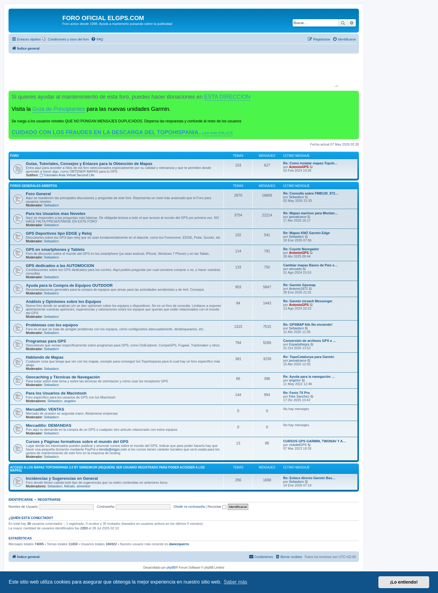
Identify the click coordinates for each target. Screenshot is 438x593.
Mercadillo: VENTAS (45, 409)
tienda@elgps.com (113, 449)
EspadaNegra (299, 344)
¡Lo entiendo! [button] (404, 582)
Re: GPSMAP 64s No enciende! (307, 324)
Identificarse (21, 499)
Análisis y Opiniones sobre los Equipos (63, 301)
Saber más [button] (235, 581)
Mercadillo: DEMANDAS (48, 425)
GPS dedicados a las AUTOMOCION (60, 265)
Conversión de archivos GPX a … (309, 340)
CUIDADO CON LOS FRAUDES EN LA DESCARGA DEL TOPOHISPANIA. (106, 132)
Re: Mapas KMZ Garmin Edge (306, 233)
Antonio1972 (298, 288)
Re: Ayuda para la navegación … (309, 376)
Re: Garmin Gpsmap (299, 285)
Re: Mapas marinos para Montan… (310, 213)
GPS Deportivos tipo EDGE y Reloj (59, 233)
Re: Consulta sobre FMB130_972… (311, 193)
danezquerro (179, 544)
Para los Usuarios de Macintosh (56, 393)
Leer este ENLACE (217, 133)
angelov (295, 380)
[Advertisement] (181, 72)
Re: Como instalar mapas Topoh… (310, 163)
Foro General (38, 193)
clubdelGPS (298, 445)
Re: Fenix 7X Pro (296, 393)
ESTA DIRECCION (227, 97)
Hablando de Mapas (45, 357)
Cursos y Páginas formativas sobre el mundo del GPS (77, 441)
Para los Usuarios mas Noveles (55, 213)
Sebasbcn (51, 205)
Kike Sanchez (299, 396)
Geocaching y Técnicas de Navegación (63, 377)
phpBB (171, 567)
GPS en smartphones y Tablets (55, 249)
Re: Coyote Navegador (301, 249)
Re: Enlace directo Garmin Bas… (309, 478)
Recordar (217, 506)
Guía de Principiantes (58, 109)
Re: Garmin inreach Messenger (307, 301)
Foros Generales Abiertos (33, 186)
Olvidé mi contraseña (189, 506)
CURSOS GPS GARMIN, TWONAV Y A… (314, 441)
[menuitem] (65, 39)
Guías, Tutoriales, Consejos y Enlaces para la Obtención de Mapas (89, 163)
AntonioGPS (299, 167)
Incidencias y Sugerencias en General (62, 478)
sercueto (295, 269)
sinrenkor (83, 486)
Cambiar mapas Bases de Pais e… (310, 265)
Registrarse (49, 499)
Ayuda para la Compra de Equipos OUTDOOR (69, 285)
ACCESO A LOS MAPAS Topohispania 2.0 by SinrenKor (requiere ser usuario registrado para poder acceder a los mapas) (107, 469)
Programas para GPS (46, 341)
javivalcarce (297, 217)
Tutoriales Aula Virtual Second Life (67, 175)
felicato (69, 486)
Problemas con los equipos (52, 325)
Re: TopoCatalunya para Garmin (308, 357)
